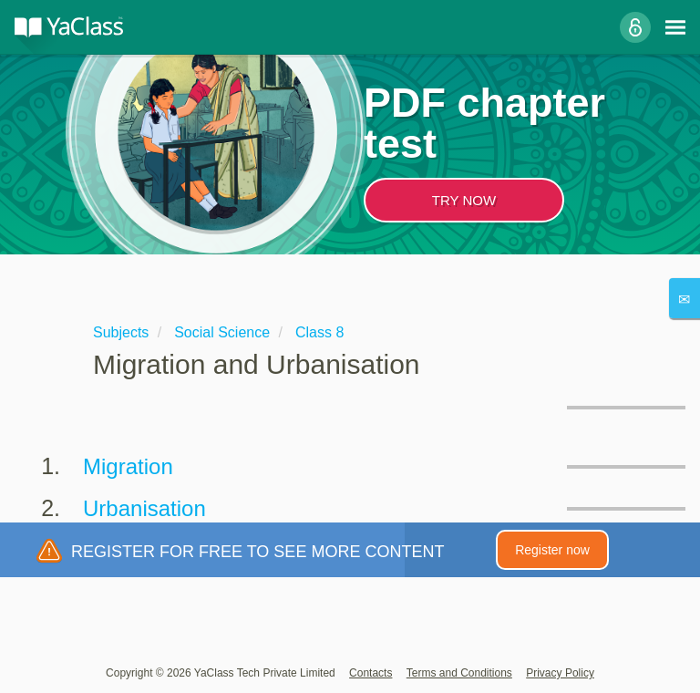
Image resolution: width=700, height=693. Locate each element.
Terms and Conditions (459, 673)
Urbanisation (144, 508)
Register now (552, 550)
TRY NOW (464, 200)
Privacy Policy (560, 673)
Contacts (370, 673)
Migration (128, 466)
